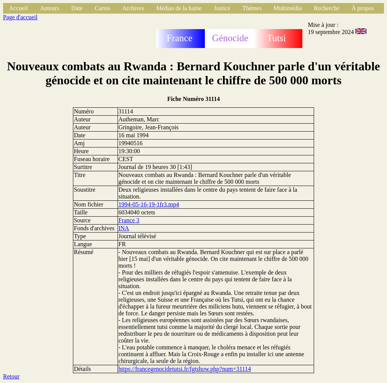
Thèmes (252, 8)
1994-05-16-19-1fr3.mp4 (148, 204)
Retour (11, 376)
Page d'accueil (20, 17)
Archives (133, 8)
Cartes (102, 8)
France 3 (128, 220)
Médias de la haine (178, 8)
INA (123, 228)
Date (76, 8)
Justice (222, 8)
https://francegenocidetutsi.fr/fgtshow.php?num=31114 (184, 369)
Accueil (18, 8)
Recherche (327, 8)
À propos (362, 8)
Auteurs (49, 8)
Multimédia (288, 8)
